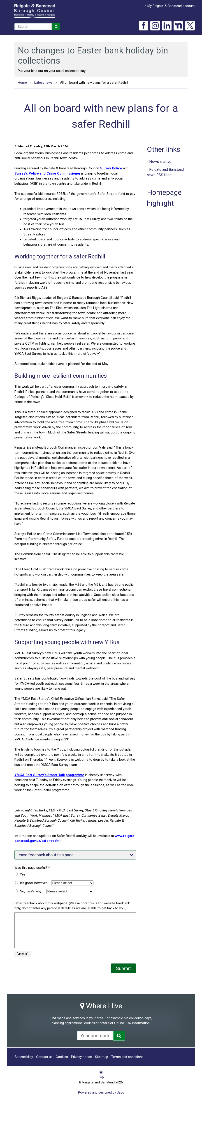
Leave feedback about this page (75, 854)
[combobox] (33, 26)
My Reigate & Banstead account (171, 6)
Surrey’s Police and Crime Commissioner (47, 173)
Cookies (62, 1057)
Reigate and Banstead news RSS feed (165, 172)
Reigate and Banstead (34, 11)
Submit (123, 968)
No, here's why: (31, 891)
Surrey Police (111, 168)
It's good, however (33, 883)
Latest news (43, 83)
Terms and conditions (127, 1057)
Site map (101, 1057)
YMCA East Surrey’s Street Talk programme (49, 775)
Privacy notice (81, 1057)
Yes (23, 874)
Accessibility (23, 1057)
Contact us (44, 1057)
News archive (160, 161)
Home (22, 83)
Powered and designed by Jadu (101, 1092)
